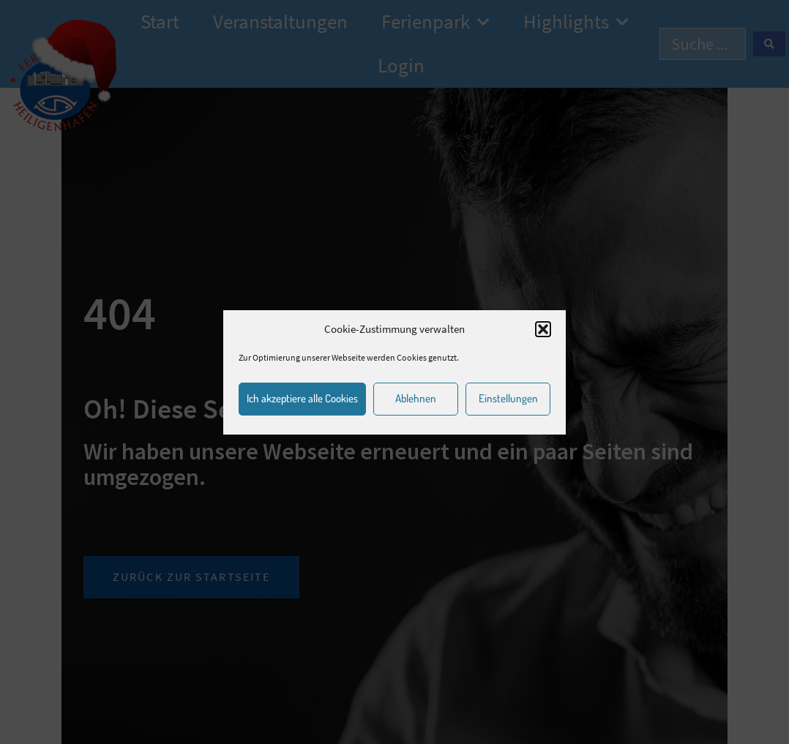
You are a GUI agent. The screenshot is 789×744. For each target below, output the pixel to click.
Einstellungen (508, 398)
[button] (543, 329)
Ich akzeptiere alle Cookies (302, 398)
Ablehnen (415, 398)
